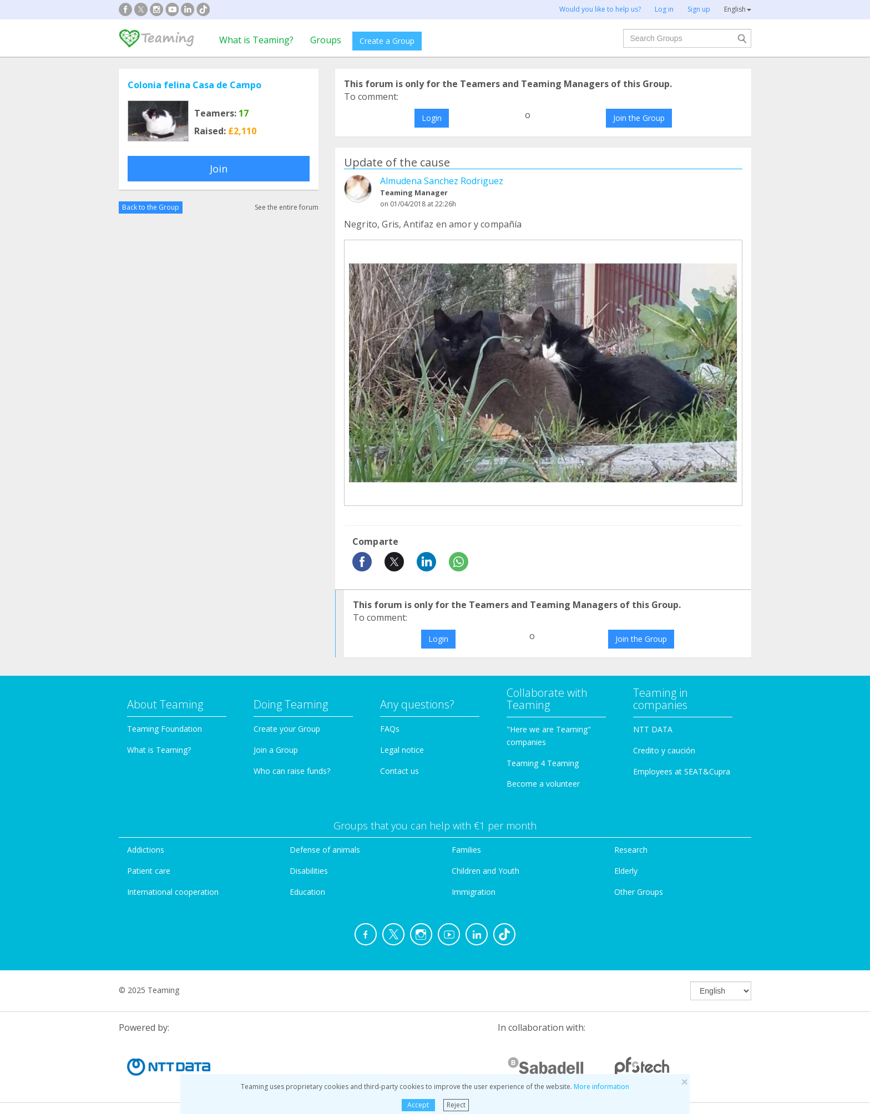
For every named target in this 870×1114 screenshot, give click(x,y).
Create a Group (387, 41)
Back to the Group (150, 207)
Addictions (145, 849)
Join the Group (639, 118)
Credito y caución (664, 750)
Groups (325, 40)
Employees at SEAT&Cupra (681, 771)
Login (432, 118)
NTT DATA (652, 729)
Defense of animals (325, 849)
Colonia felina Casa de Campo (194, 85)
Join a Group (276, 750)
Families (466, 849)
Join (218, 168)
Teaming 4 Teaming (543, 763)
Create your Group (287, 728)
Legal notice (402, 750)
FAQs (389, 728)
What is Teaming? (256, 40)
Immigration (473, 892)
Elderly (626, 870)
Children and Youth (485, 870)
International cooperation (173, 892)
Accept (418, 1105)
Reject (456, 1105)
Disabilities (309, 870)
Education (307, 892)
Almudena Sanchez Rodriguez (441, 181)
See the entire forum (286, 207)
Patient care (148, 870)
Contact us (399, 771)
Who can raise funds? (292, 771)
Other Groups (638, 892)
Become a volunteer (543, 783)
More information (601, 1086)
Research (631, 849)
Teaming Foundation (164, 728)
